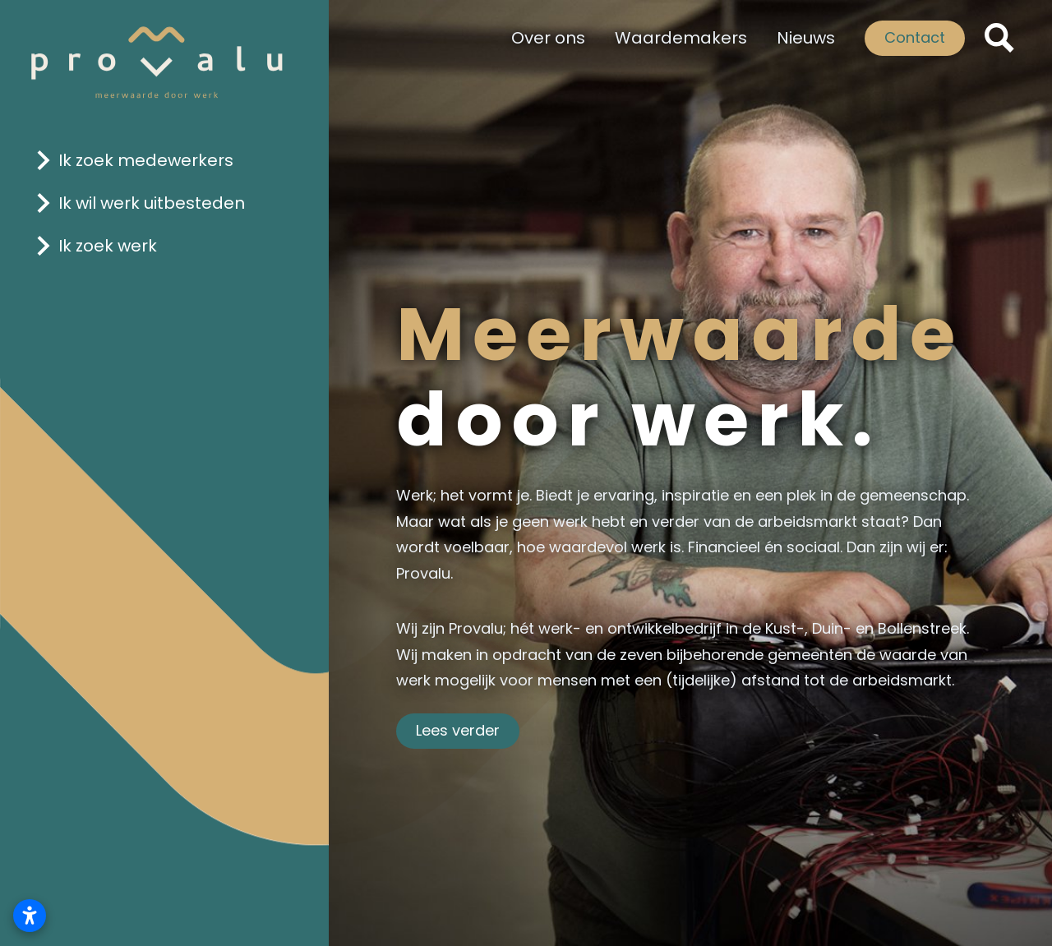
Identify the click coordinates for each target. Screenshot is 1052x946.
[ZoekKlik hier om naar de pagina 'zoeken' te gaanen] (999, 38)
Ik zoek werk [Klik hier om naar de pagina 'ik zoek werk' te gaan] (107, 245)
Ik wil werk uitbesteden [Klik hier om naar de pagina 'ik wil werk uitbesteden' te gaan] (151, 203)
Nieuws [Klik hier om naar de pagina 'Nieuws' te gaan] (806, 37)
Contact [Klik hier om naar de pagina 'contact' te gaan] (914, 37)
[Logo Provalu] (157, 51)
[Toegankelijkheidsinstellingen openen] (29, 915)
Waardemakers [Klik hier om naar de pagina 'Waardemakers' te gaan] (681, 37)
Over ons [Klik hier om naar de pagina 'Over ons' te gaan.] (548, 37)
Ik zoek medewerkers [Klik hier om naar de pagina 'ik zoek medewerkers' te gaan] (145, 160)
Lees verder (458, 730)
